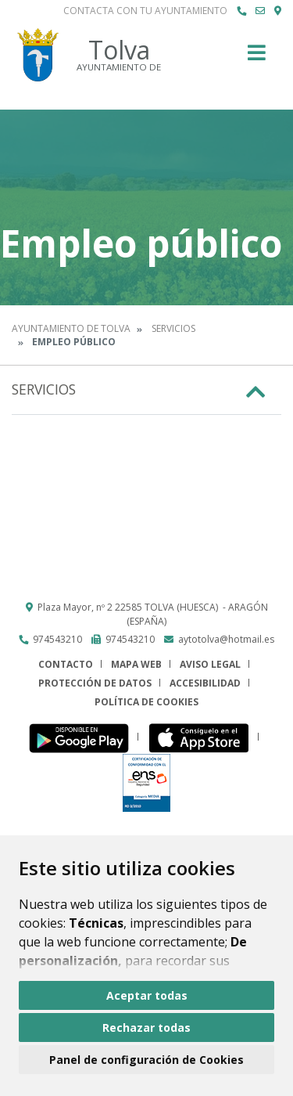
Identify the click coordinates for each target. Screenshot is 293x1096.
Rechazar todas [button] (146, 1027)
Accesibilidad (205, 683)
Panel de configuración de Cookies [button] (146, 1059)
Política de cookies (146, 701)
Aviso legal (210, 664)
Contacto (65, 664)
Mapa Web (136, 664)
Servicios (173, 328)
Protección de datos (95, 683)
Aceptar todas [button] (147, 995)
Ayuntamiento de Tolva (71, 328)
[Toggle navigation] (256, 57)
